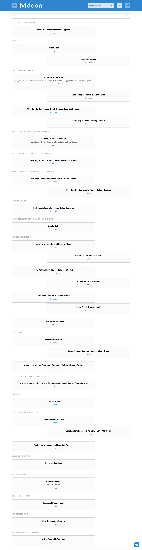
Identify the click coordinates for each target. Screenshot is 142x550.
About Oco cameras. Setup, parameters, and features (34, 141)
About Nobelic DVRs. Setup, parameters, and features (34, 178)
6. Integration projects (22, 521)
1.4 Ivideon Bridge (19, 258)
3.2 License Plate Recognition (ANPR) (27, 443)
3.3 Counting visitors (20, 462)
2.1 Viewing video (18, 314)
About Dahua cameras (21, 160)
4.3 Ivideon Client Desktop (22, 502)
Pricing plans (17, 41)
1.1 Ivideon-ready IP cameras (23, 59)
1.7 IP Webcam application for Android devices (31, 294)
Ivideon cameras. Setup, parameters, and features (32, 100)
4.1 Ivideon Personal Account (24, 480)
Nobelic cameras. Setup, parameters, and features (32, 123)
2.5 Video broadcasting (21, 406)
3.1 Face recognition (20, 425)
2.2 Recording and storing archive (26, 333)
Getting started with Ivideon (24, 23)
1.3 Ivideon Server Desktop (23, 196)
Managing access (19, 384)
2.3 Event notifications (21, 366)
